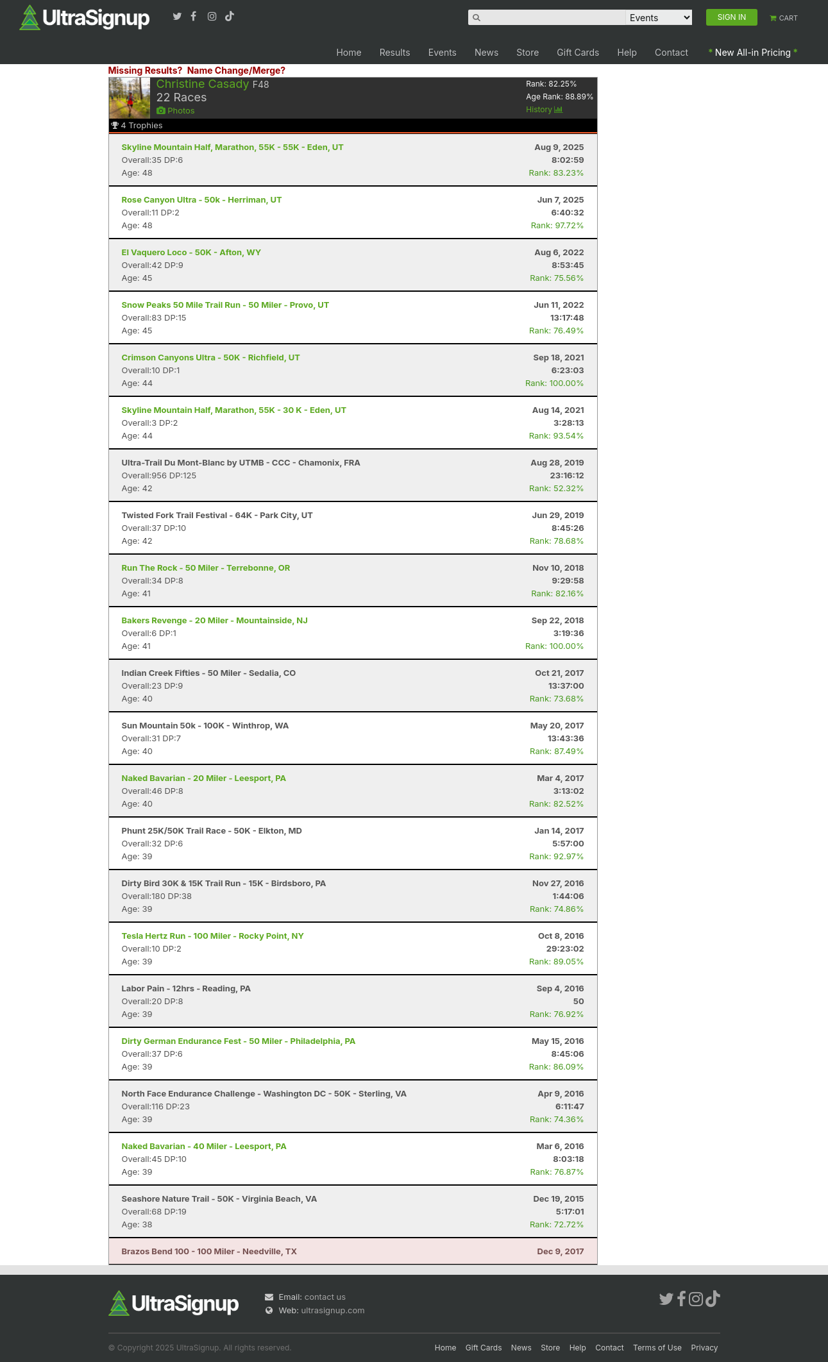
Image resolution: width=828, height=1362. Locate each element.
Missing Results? (145, 70)
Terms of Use (657, 1347)
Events (442, 52)
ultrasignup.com (333, 1310)
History (544, 109)
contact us (325, 1296)
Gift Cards (578, 52)
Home (348, 52)
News (486, 52)
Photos (175, 110)
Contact (671, 52)
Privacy (704, 1347)
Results (395, 52)
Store (527, 52)
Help (628, 52)
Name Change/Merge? (236, 70)
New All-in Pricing (753, 52)
